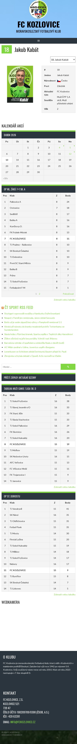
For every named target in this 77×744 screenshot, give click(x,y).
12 (70, 153)
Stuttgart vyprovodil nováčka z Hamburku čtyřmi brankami (32, 313)
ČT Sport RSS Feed (19, 307)
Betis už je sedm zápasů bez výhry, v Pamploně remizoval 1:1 (33, 322)
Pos (5, 195)
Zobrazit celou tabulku (64, 299)
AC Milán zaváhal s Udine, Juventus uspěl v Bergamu (29, 347)
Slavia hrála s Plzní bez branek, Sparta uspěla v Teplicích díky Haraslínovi (38, 334)
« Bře (5, 178)
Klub (12, 195)
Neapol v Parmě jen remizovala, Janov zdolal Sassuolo (29, 318)
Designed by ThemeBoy (12, 735)
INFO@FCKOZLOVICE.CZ (22, 722)
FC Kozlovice (38, 24)
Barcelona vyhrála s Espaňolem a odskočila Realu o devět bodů (34, 343)
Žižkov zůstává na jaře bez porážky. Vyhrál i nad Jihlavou (30, 338)
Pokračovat (68, 293)
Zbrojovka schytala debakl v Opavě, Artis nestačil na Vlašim (32, 356)
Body (68, 195)
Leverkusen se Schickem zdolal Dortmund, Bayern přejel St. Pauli (35, 351)
